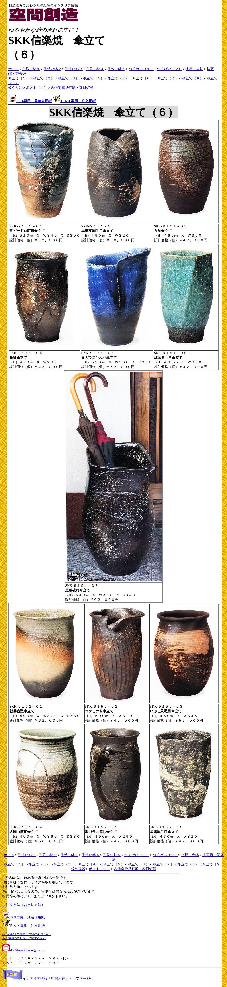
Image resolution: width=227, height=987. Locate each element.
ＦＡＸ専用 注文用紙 (78, 101)
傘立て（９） (213, 864)
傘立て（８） (192, 78)
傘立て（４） (93, 78)
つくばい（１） (141, 69)
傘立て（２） (43, 78)
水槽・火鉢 (194, 69)
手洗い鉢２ (52, 69)
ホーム (13, 69)
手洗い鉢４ (95, 69)
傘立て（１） (18, 78)
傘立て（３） (68, 78)
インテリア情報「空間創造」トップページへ (48, 978)
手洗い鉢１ (31, 69)
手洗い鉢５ (116, 69)
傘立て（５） (118, 78)
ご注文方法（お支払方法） (23, 905)
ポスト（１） (36, 87)
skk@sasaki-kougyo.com (23, 950)
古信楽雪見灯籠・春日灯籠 (72, 87)
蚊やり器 (15, 87)
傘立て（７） (167, 78)
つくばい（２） (169, 69)
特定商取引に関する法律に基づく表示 (26, 934)
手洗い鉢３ (74, 69)
